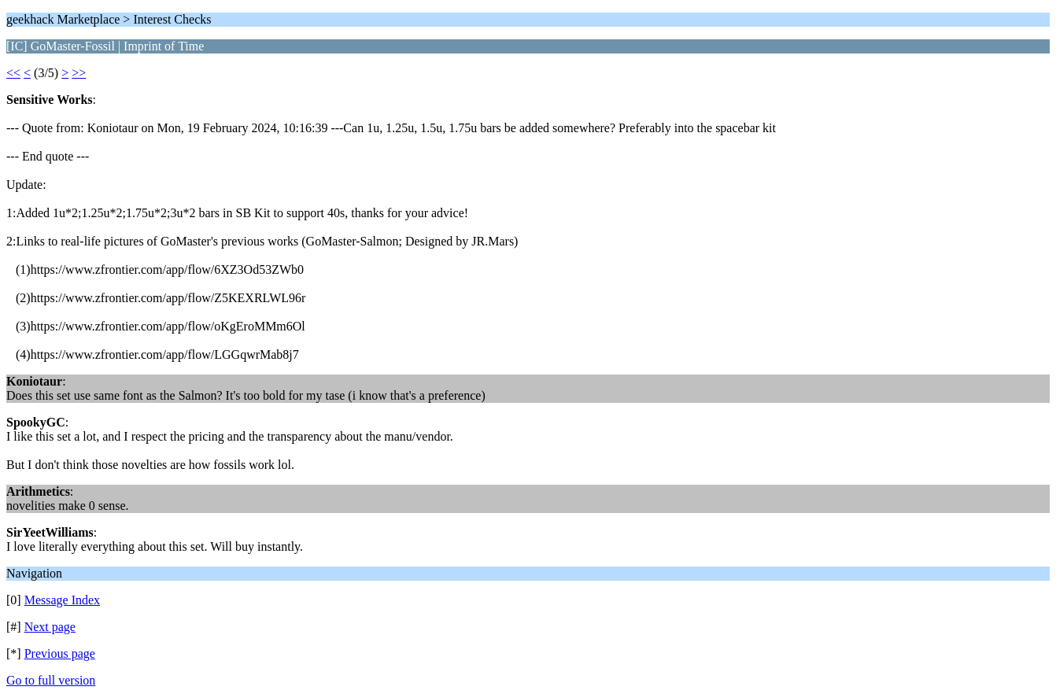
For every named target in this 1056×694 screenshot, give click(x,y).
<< (13, 72)
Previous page (59, 653)
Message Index (62, 600)
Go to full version (50, 680)
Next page (50, 626)
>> (79, 72)
